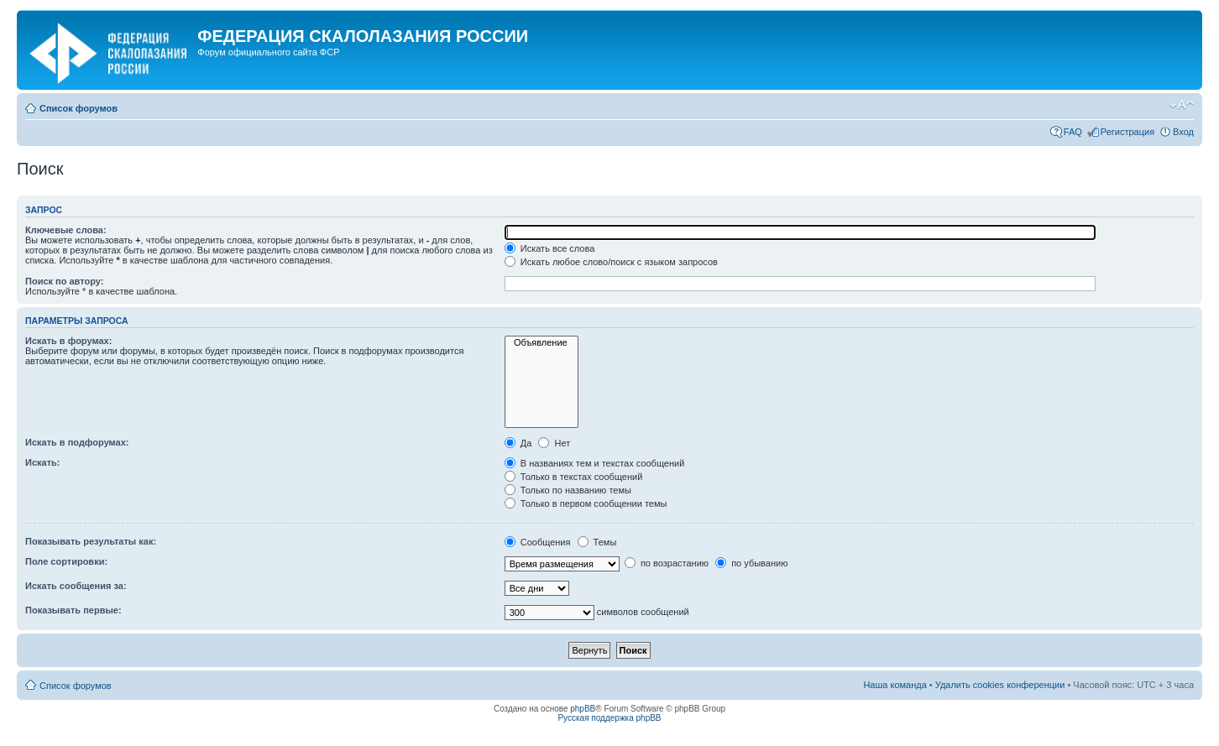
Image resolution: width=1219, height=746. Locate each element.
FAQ (1073, 132)
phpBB (582, 708)
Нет (554, 443)
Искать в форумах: (68, 341)
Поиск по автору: (64, 281)
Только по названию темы (568, 490)
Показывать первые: (73, 610)
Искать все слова (550, 248)
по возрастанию (667, 563)
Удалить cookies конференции (1000, 685)
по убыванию (751, 563)
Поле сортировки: (66, 561)
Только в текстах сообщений (574, 477)
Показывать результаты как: (90, 541)
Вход (1183, 132)
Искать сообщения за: (76, 586)
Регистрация (1127, 132)
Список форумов (78, 108)
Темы (597, 542)
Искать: (42, 462)
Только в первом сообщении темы (586, 503)
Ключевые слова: (66, 230)
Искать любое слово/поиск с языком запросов (611, 262)
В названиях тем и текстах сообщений (595, 463)
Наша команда (894, 685)
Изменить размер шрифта (1181, 104)
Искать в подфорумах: (77, 442)
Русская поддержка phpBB (609, 718)
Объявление (541, 342)
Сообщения (538, 542)
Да (518, 443)
